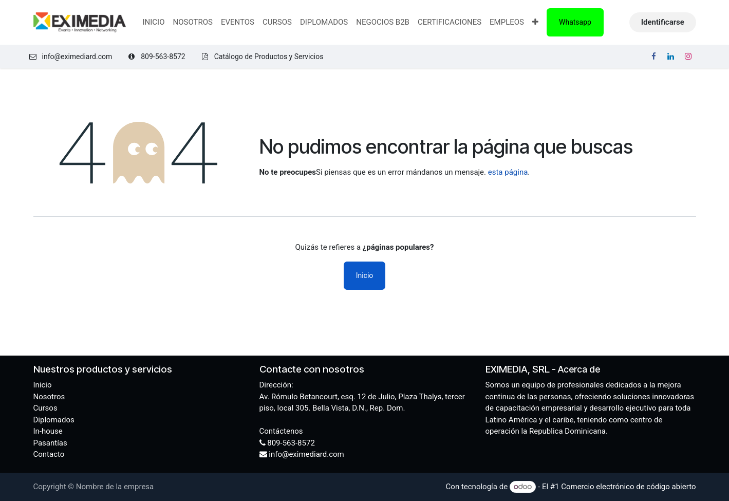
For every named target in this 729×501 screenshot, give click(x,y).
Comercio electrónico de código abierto (628, 486)
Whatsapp (575, 22)
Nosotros (49, 396)
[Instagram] (688, 56)
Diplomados (53, 419)
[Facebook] (653, 56)
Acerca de (579, 369)
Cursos (45, 408)
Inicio (364, 275)
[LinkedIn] (671, 56)
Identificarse (662, 22)
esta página (508, 172)
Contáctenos (281, 431)
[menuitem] (153, 22)
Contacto (49, 454)
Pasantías (50, 443)
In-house (48, 431)
